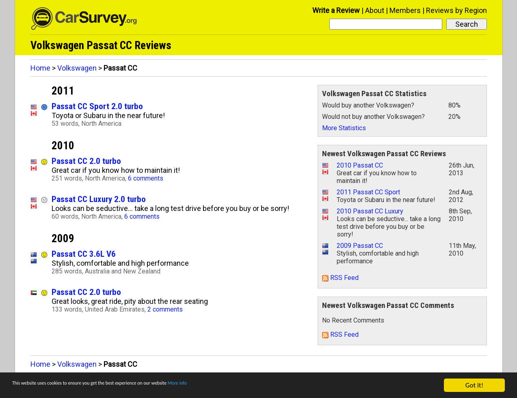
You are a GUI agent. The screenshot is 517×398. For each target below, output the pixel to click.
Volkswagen (77, 68)
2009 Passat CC (360, 246)
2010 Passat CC (360, 165)
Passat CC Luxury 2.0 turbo (99, 199)
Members (405, 10)
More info (250, 385)
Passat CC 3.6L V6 (84, 254)
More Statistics (344, 128)
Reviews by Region (456, 10)
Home (40, 68)
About (374, 10)
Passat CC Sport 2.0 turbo (97, 106)
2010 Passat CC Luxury (370, 211)
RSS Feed (340, 278)
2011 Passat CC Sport (368, 192)
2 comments (165, 309)
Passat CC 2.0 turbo (86, 161)
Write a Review (336, 10)
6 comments (145, 178)
